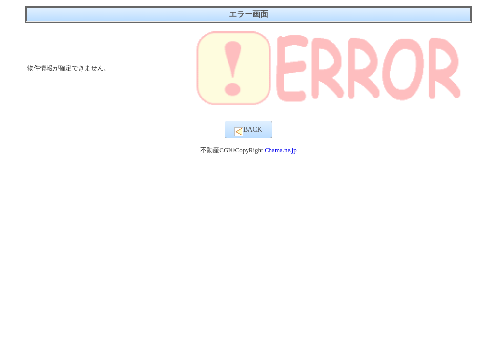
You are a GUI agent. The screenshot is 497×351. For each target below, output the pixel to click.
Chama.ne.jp (281, 150)
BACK (248, 131)
